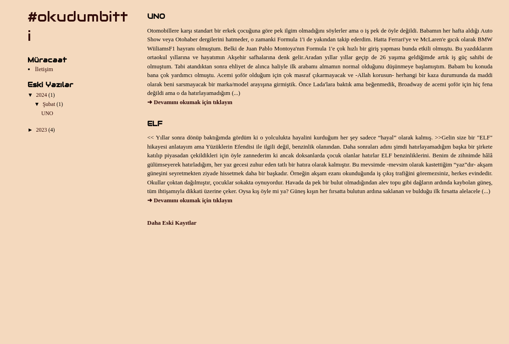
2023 (42, 130)
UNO (47, 113)
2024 (42, 95)
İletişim (44, 69)
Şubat (49, 104)
